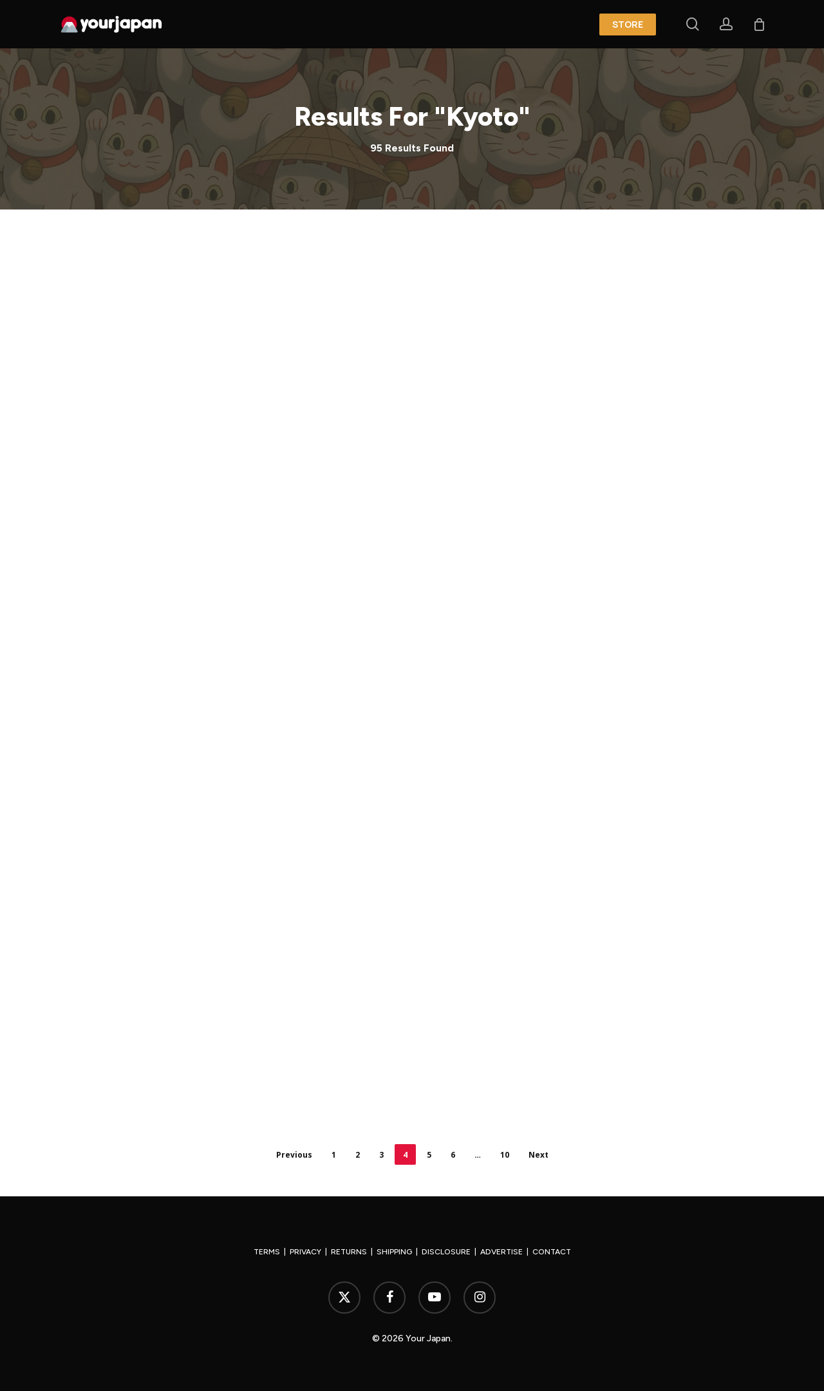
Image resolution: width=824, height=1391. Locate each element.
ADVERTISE (501, 1251)
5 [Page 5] (429, 1154)
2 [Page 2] (357, 1154)
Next (538, 1154)
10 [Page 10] (504, 1154)
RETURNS (349, 1251)
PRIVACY (305, 1251)
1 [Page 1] (334, 1154)
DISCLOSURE (446, 1251)
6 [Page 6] (453, 1154)
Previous (294, 1154)
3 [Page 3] (381, 1154)
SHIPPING (394, 1251)
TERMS (267, 1251)
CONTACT (551, 1251)
